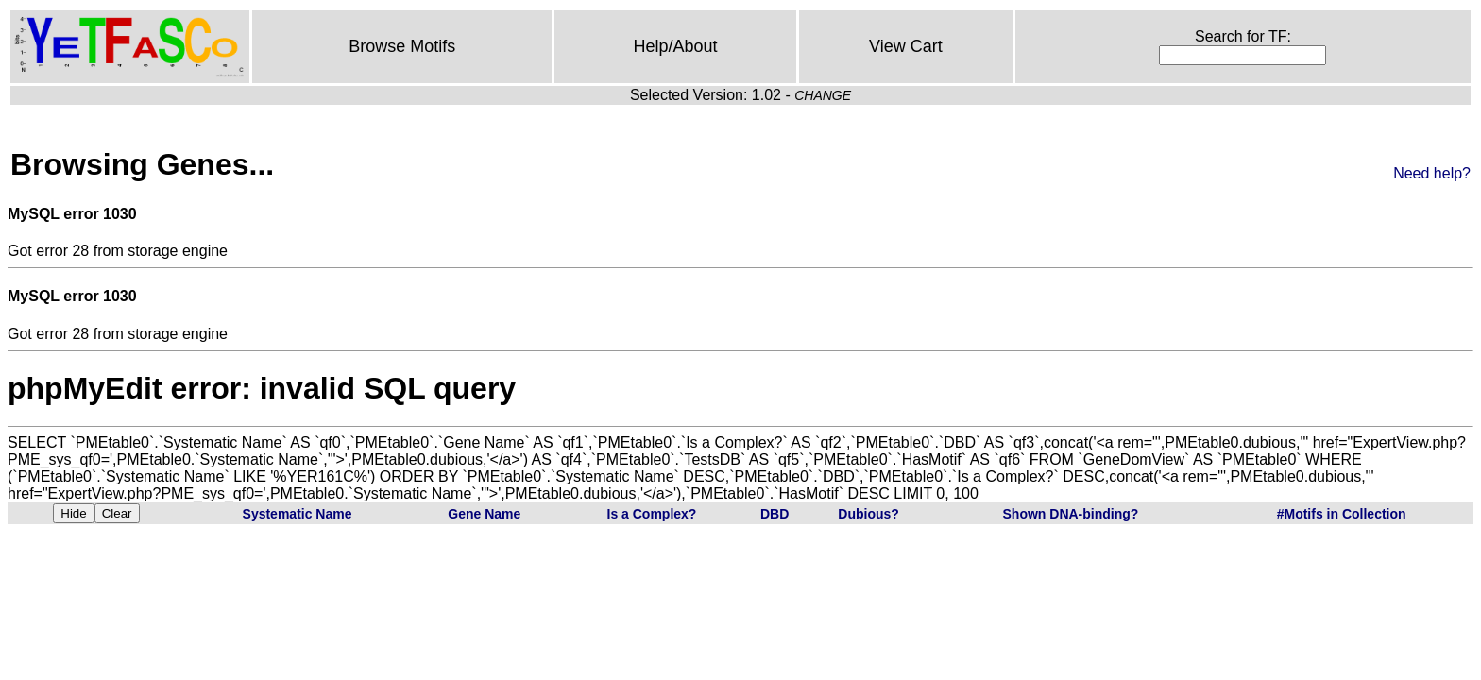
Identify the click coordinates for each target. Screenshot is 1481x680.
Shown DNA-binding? (1071, 513)
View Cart (906, 46)
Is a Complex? (652, 513)
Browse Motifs (402, 46)
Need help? (1432, 173)
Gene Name (484, 513)
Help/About (676, 46)
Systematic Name (297, 513)
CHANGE (822, 95)
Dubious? (868, 513)
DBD (774, 513)
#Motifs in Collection (1341, 513)
